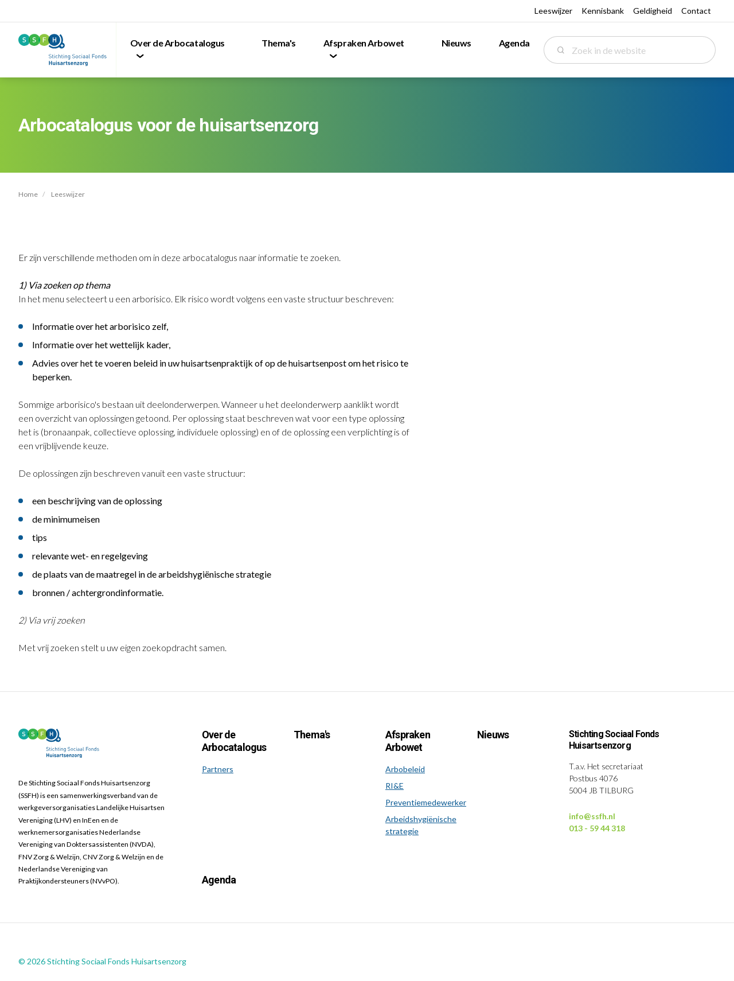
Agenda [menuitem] (514, 42)
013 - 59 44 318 (597, 828)
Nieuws (493, 735)
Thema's (312, 735)
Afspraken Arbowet (407, 741)
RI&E (394, 786)
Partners (217, 769)
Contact (696, 11)
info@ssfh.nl (592, 816)
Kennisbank (602, 11)
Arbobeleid (405, 769)
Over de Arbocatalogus (234, 741)
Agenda (219, 880)
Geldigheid (652, 11)
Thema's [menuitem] (278, 42)
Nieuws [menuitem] (456, 42)
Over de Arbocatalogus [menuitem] (177, 42)
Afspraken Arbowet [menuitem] (363, 42)
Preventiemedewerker (425, 802)
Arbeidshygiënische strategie (420, 825)
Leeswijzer (553, 11)
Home (28, 194)
